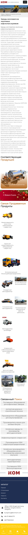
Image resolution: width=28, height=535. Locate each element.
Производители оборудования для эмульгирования (14, 417)
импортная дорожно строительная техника (14, 410)
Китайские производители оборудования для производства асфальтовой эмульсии (14, 452)
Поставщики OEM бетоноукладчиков (14, 467)
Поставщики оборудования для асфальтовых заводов (14, 403)
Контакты (24, 532)
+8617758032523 (9, 520)
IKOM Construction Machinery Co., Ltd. (11, 525)
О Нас (17, 532)
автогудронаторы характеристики (14, 461)
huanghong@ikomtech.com (12, 512)
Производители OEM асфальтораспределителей (14, 443)
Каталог (10, 532)
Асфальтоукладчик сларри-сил (14, 438)
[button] (24, 175)
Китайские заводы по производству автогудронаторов (14, 431)
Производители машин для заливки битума (14, 423)
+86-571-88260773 (9, 516)
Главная (3, 14)
